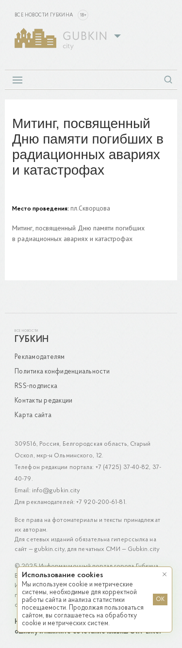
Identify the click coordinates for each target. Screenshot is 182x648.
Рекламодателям (40, 357)
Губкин (32, 339)
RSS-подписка (36, 386)
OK (160, 599)
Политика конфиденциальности (62, 371)
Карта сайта (33, 415)
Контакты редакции (43, 401)
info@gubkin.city (56, 490)
